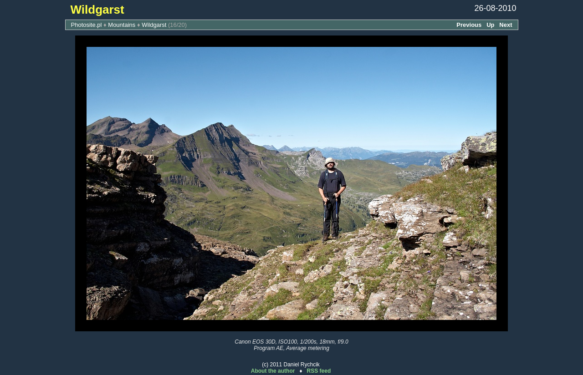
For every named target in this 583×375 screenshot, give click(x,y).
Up (490, 24)
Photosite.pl (86, 24)
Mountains (121, 24)
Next (505, 24)
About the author (273, 371)
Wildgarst (154, 24)
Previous (468, 24)
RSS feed (319, 371)
